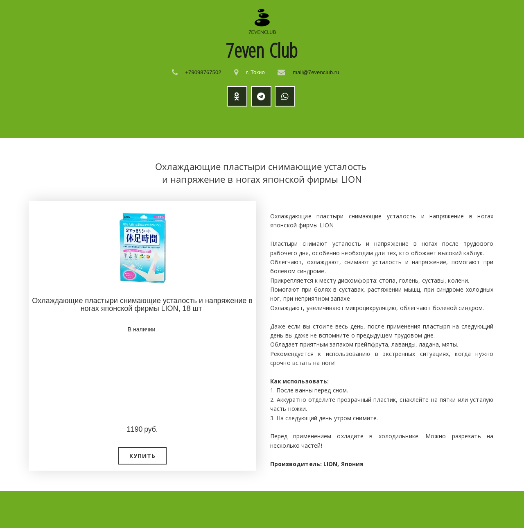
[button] (142, 456)
